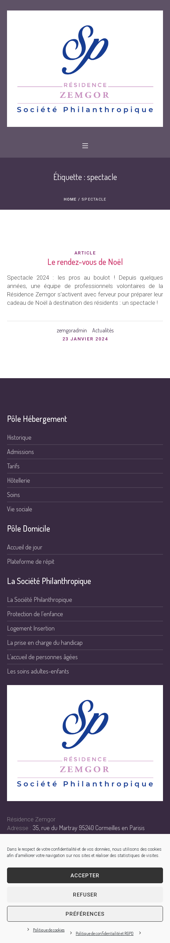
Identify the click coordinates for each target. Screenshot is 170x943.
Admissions (20, 451)
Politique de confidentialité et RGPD (105, 933)
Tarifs (13, 466)
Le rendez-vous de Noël (85, 261)
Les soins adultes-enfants (38, 671)
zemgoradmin (72, 330)
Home (70, 199)
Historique (19, 437)
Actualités (103, 330)
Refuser (85, 895)
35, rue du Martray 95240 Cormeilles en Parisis (89, 828)
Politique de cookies (48, 930)
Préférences (85, 914)
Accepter (85, 875)
